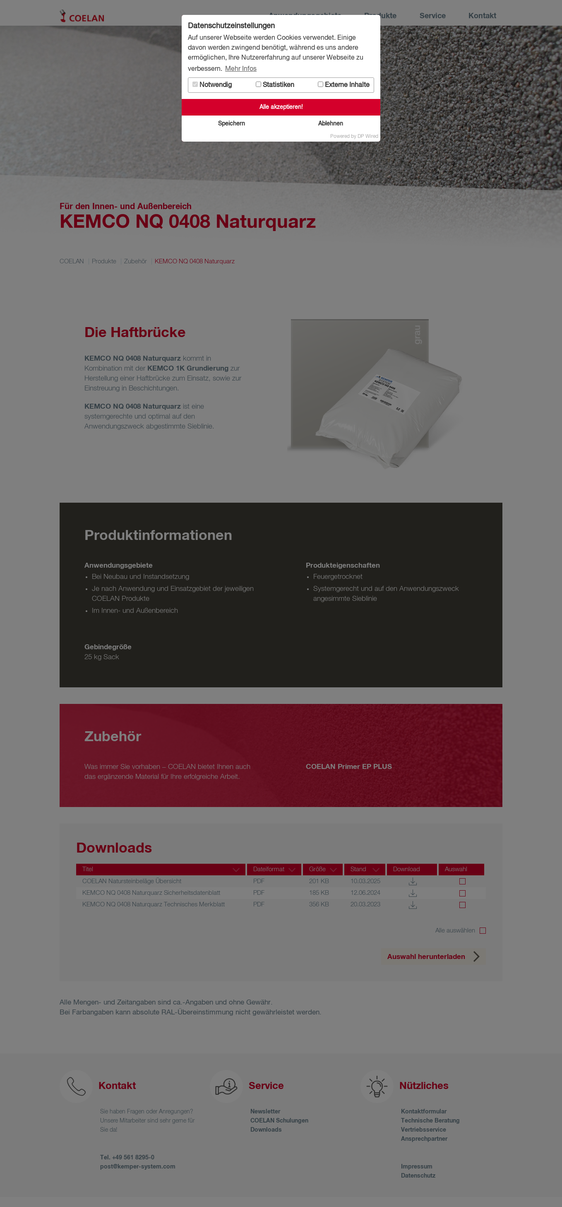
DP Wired (368, 136)
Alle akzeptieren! (281, 107)
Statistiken (275, 85)
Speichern (231, 124)
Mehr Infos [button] (241, 69)
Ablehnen (330, 124)
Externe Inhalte (344, 85)
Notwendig (212, 85)
